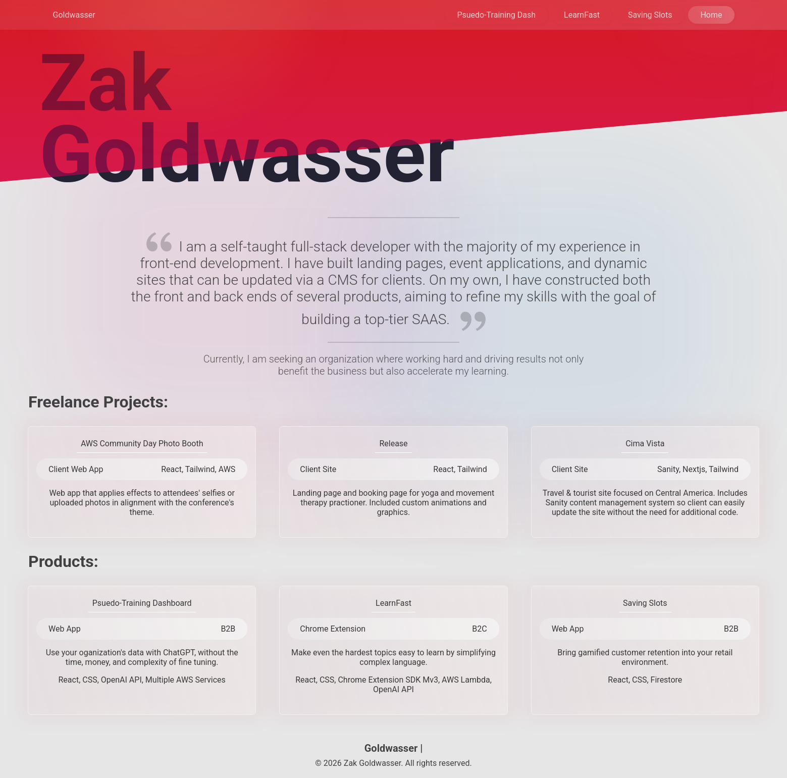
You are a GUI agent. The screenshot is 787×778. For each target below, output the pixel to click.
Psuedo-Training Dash (496, 15)
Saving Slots (650, 15)
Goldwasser (74, 15)
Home (711, 15)
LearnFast (582, 15)
